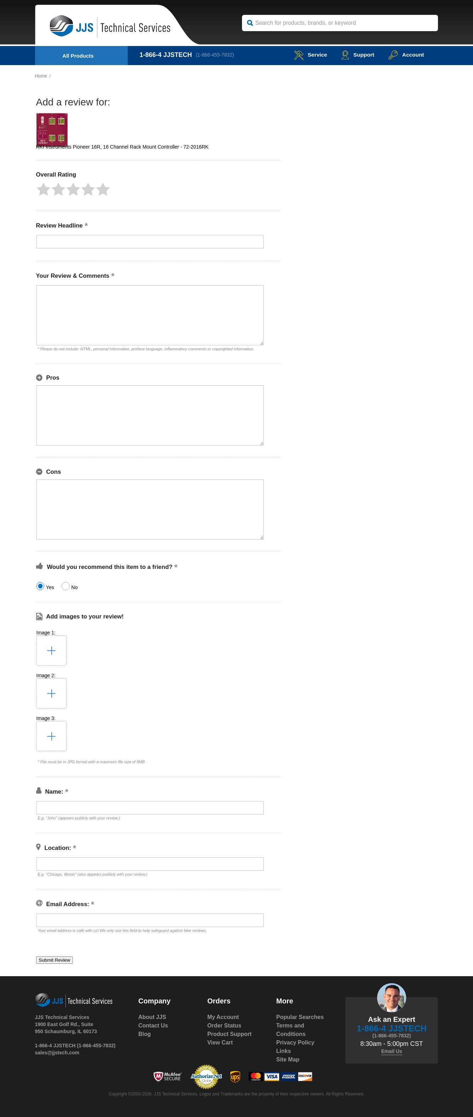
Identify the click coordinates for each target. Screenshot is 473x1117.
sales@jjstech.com (57, 1052)
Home (41, 76)
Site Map (288, 1059)
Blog (144, 1034)
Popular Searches (300, 1017)
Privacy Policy (295, 1043)
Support (356, 55)
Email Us (391, 1051)
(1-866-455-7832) (215, 55)
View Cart (220, 1043)
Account (406, 55)
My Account (223, 1017)
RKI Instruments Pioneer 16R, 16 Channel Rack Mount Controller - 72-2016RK (122, 147)
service (308, 55)
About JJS (152, 1017)
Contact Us (153, 1026)
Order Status (224, 1026)
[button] (43, 189)
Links (283, 1051)
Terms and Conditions (291, 1030)
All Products (77, 56)
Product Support (229, 1034)
